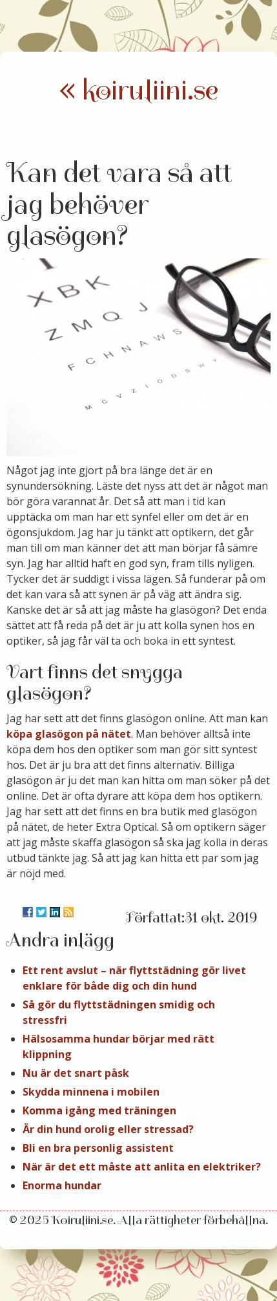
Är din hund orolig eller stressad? (108, 1129)
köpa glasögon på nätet (68, 734)
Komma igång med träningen (99, 1110)
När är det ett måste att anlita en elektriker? (142, 1167)
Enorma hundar (62, 1185)
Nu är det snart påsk (76, 1073)
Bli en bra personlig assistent (98, 1148)
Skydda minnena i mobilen (91, 1092)
